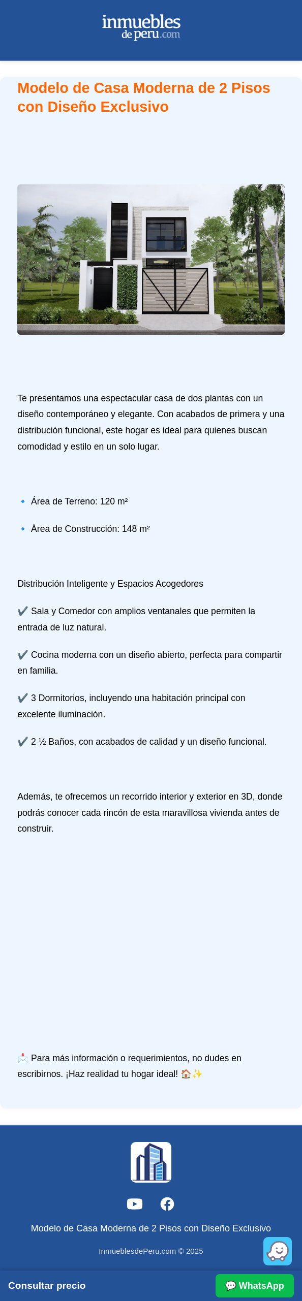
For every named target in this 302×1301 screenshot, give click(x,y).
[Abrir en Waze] (277, 1251)
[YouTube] (135, 1206)
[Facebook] (167, 1206)
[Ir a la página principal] (151, 30)
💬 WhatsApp (254, 1286)
